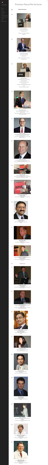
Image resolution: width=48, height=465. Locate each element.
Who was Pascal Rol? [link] (3, 21)
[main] (28, 4)
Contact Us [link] (2, 11)
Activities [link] (2, 9)
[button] (47, 1)
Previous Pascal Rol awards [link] (4, 15)
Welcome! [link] (2, 8)
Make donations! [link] (3, 12)
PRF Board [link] (2, 18)
